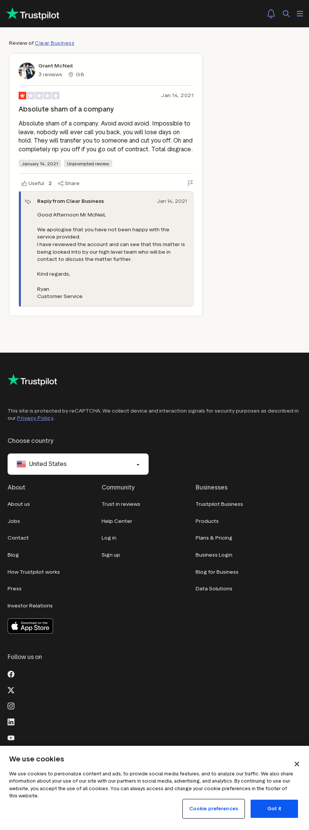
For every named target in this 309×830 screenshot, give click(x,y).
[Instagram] (11, 705)
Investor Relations (30, 605)
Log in (109, 538)
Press (15, 588)
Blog (13, 555)
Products (207, 521)
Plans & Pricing (214, 538)
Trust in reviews (121, 504)
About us (19, 504)
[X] (11, 689)
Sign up (111, 555)
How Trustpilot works (34, 572)
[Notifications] (271, 13)
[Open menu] (300, 14)
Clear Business (54, 43)
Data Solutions (214, 588)
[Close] (297, 764)
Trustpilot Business (219, 504)
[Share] (69, 183)
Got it (274, 808)
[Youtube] (11, 737)
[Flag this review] (190, 183)
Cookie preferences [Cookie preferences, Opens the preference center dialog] (213, 808)
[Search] (286, 13)
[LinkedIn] (11, 721)
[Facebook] (11, 673)
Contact (18, 538)
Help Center (117, 521)
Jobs (14, 521)
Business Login (214, 555)
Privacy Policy (35, 418)
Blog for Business (217, 572)
